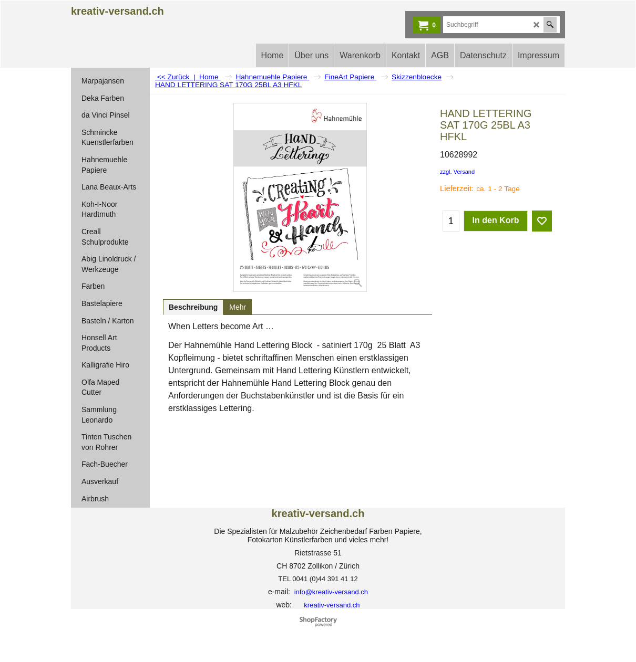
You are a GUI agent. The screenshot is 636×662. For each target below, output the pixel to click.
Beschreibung (193, 307)
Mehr (237, 307)
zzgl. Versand (457, 172)
